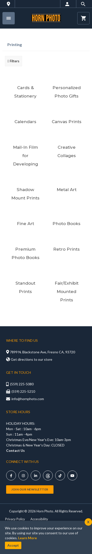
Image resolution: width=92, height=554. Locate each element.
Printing (14, 44)
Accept (13, 545)
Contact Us (15, 450)
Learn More (27, 538)
